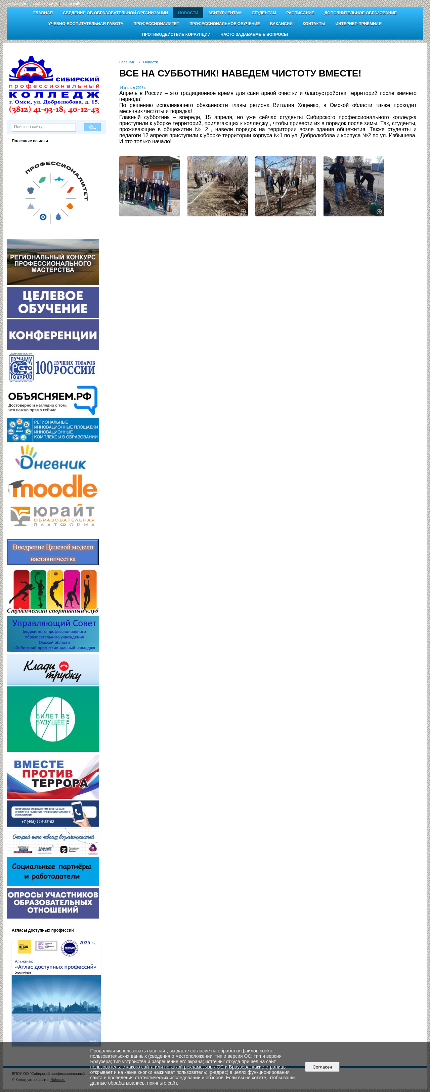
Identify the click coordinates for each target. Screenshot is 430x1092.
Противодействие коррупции (176, 34)
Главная (43, 13)
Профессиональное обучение (224, 23)
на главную (16, 4)
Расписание (300, 13)
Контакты (314, 23)
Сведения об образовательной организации (115, 13)
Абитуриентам (225, 13)
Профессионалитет (156, 23)
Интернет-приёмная (358, 23)
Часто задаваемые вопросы (254, 34)
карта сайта (72, 4)
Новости (188, 13)
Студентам (264, 13)
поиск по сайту (44, 4)
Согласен (322, 1067)
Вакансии (281, 23)
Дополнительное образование (361, 13)
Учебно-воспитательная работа (85, 23)
